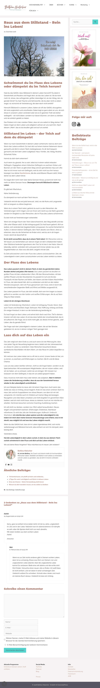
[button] (4, 683)
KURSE (74, 5)
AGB (69, 676)
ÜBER (51, 5)
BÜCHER (62, 5)
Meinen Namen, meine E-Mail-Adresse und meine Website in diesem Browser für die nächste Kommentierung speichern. (32, 639)
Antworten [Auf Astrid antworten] (10, 539)
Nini (11, 547)
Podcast (38, 669)
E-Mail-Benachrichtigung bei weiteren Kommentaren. (26, 645)
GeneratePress (63, 685)
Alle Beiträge (10, 490)
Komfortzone (25, 173)
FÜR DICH (34, 11)
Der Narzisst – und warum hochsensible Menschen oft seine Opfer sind (83, 155)
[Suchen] (95, 22)
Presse (38, 677)
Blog (37, 671)
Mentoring (86, 5)
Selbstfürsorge (20, 490)
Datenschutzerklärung (75, 671)
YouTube (39, 667)
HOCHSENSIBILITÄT (38, 5)
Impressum (72, 674)
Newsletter (71, 669)
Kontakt (70, 667)
